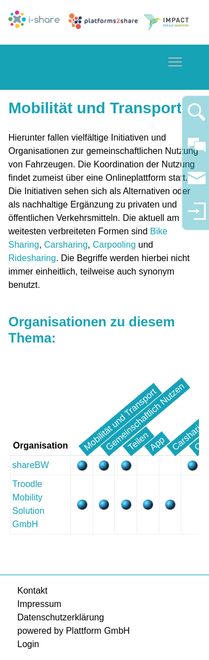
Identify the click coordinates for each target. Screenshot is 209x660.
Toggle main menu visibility (175, 60)
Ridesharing (32, 258)
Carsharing (66, 244)
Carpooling (115, 244)
